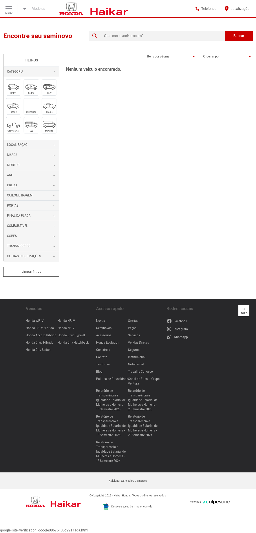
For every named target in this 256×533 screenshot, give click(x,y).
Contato (101, 357)
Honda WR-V (35, 320)
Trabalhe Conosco (140, 371)
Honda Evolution (107, 342)
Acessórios (103, 335)
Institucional (137, 357)
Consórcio (103, 350)
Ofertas (133, 320)
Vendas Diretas (138, 342)
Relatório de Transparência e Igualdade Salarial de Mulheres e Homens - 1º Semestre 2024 (111, 451)
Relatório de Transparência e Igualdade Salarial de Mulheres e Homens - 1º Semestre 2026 (111, 400)
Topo (244, 310)
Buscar (238, 36)
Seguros (133, 350)
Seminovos (104, 328)
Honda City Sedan (38, 350)
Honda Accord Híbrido (41, 335)
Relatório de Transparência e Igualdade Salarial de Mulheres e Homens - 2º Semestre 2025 (142, 400)
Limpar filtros (31, 272)
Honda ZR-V (66, 328)
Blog (99, 371)
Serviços (134, 335)
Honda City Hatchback (73, 342)
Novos (100, 320)
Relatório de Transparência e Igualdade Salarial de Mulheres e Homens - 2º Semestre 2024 (142, 426)
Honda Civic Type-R (71, 335)
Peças (132, 328)
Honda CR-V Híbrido (40, 328)
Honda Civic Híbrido (39, 342)
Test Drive (103, 364)
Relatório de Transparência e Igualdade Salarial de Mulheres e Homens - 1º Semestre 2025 (111, 426)
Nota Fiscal (136, 364)
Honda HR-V (66, 320)
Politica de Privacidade (112, 379)
